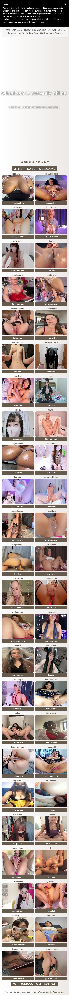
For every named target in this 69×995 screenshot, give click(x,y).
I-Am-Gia (17, 477)
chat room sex (17, 270)
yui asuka (51, 882)
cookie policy (34, 16)
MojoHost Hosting (29, 992)
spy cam (51, 810)
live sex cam (51, 709)
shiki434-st (17, 814)
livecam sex (18, 776)
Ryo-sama (51, 444)
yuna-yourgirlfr (51, 342)
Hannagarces (17, 174)
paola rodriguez (51, 477)
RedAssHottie (51, 578)
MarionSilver (17, 342)
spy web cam (17, 911)
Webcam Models (45, 992)
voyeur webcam (18, 641)
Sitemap (8, 992)
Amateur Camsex (54, 33)
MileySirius (18, 208)
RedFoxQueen (17, 612)
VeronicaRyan (17, 679)
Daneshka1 (17, 376)
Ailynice (51, 410)
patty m (51, 848)
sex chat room (17, 506)
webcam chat (18, 237)
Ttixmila (18, 646)
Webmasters (58, 992)
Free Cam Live (39, 30)
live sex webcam (51, 237)
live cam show (17, 203)
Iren (51, 376)
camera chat (17, 877)
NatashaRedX (17, 511)
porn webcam (51, 978)
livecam (51, 405)
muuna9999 (51, 781)
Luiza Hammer (18, 275)
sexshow (18, 405)
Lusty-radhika (17, 781)
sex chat (51, 911)
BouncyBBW (51, 713)
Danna (51, 241)
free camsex (51, 608)
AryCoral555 (18, 444)
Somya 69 (51, 612)
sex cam (17, 372)
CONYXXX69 (51, 747)
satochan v (18, 241)
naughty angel (17, 545)
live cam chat (51, 338)
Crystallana (51, 275)
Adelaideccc (18, 882)
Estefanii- (51, 915)
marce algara (17, 848)
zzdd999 (51, 814)
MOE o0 (18, 410)
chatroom (18, 473)
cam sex (51, 270)
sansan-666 (51, 646)
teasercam (17, 338)
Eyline (17, 713)
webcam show (17, 608)
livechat (17, 574)
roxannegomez (51, 949)
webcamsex (18, 439)
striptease (17, 844)
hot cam (51, 877)
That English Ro (17, 309)
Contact (17, 992)
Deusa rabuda (51, 679)
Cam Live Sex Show (20, 30)
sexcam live (51, 203)
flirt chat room (17, 304)
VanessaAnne (51, 309)
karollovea (51, 545)
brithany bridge (51, 174)
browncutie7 (17, 949)
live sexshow (51, 506)
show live (51, 372)
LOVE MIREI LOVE (17, 747)
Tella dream (51, 208)
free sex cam (51, 742)
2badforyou (18, 578)
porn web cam (51, 641)
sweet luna (51, 511)
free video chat (51, 776)
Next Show (42, 162)
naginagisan (17, 915)
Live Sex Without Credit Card (31, 33)
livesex (51, 675)
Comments (27, 162)
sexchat (51, 945)
